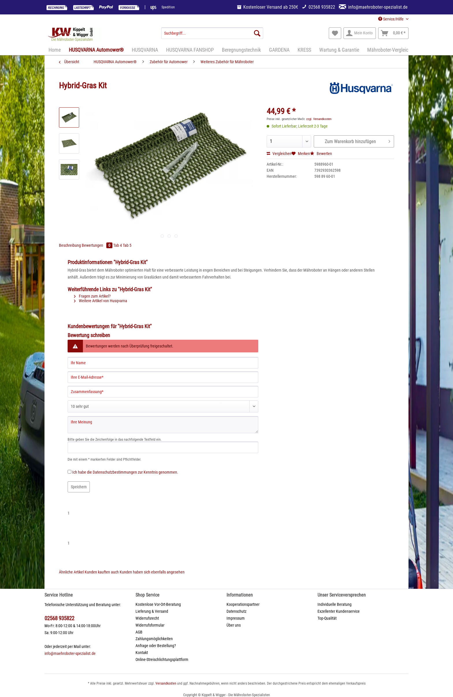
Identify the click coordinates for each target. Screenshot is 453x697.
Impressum (235, 618)
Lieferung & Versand (151, 611)
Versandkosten (165, 683)
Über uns (233, 625)
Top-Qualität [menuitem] (327, 618)
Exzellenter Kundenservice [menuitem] (339, 611)
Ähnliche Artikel (71, 572)
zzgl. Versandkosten (318, 119)
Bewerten (321, 153)
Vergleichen (279, 153)
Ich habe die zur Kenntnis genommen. (125, 472)
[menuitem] (212, 35)
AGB (138, 632)
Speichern (79, 487)
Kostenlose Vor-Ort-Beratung (158, 604)
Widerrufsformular (149, 625)
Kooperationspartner (242, 604)
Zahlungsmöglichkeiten (154, 638)
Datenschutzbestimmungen (115, 472)
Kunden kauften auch (102, 572)
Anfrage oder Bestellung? (155, 645)
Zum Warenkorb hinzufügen (357, 140)
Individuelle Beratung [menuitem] (335, 604)
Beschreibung (70, 245)
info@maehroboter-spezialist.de (70, 653)
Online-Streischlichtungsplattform (161, 659)
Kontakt (141, 652)
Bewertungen (97, 245)
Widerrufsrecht (147, 618)
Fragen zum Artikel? (92, 296)
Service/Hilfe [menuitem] (391, 19)
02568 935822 (59, 618)
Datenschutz (236, 611)
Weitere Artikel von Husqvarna (100, 300)
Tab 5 (127, 245)
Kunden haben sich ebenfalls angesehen (152, 572)
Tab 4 (118, 245)
